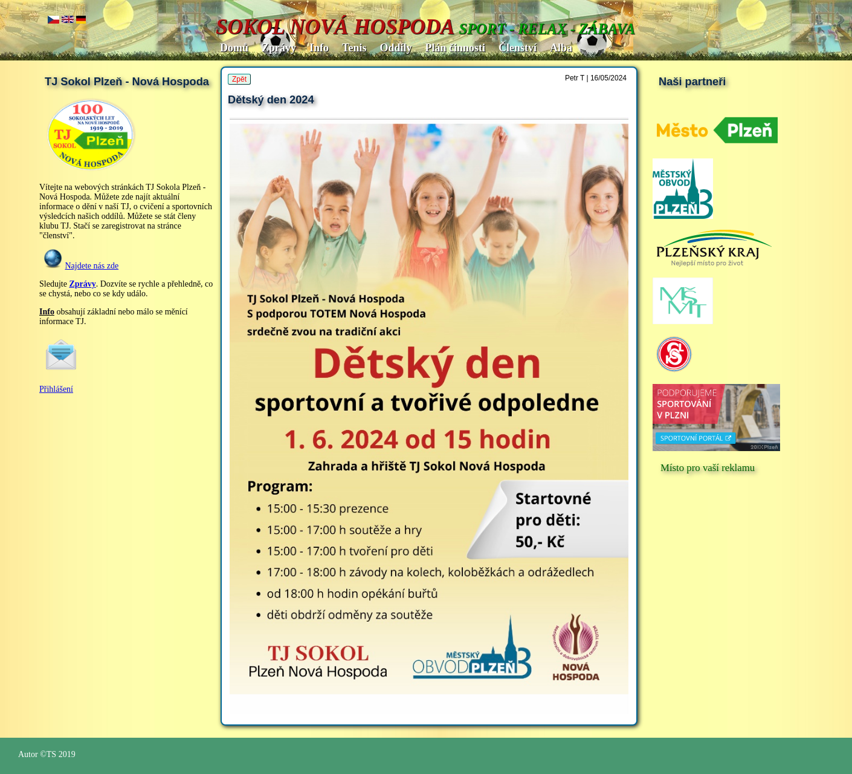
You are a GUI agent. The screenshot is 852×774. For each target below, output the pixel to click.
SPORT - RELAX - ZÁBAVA (547, 29)
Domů (234, 48)
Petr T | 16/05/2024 (596, 78)
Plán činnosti (455, 48)
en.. (68, 20)
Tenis (354, 48)
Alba (561, 48)
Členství (518, 48)
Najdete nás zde (92, 265)
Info (319, 48)
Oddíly (395, 48)
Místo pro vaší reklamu (707, 467)
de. (81, 20)
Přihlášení (56, 389)
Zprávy (279, 48)
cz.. (53, 20)
